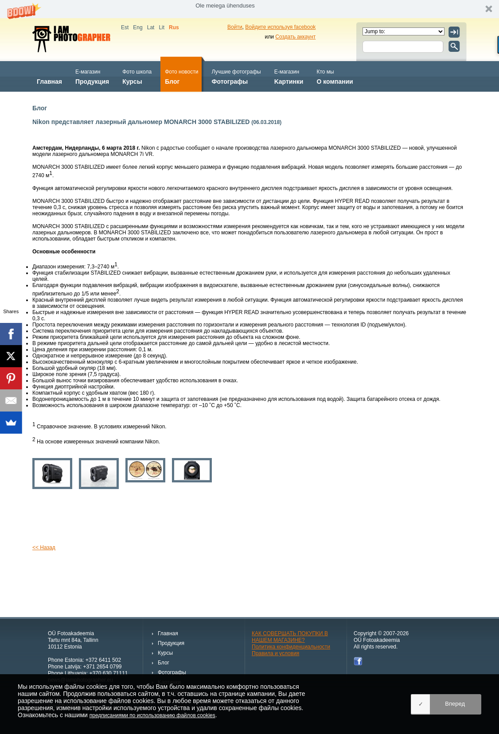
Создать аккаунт (295, 37)
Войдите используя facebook (280, 27)
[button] (249, 9)
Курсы (137, 76)
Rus (174, 27)
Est (125, 27)
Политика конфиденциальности (291, 647)
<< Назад (43, 547)
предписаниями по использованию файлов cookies (152, 715)
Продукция (92, 76)
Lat (151, 27)
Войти (234, 27)
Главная (49, 76)
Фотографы (236, 76)
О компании (334, 76)
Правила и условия (275, 653)
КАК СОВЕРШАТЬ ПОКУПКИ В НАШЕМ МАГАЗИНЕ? (290, 636)
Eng (137, 27)
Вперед (455, 703)
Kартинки (289, 76)
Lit (161, 27)
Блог (181, 76)
